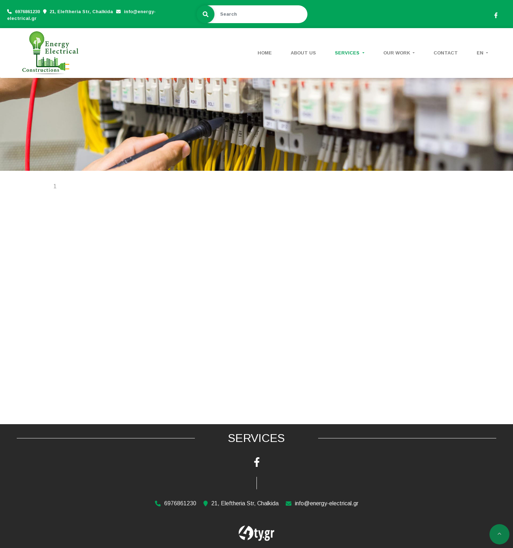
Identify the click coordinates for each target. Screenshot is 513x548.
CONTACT (446, 53)
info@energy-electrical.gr (326, 503)
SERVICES (348, 53)
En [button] (481, 53)
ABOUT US (303, 53)
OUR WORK (397, 53)
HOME (265, 53)
